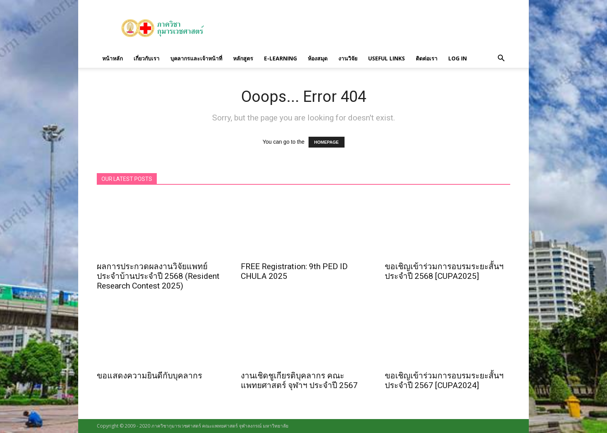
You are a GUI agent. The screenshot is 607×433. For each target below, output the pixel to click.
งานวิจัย (347, 58)
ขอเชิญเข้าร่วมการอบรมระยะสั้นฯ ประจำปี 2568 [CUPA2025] (444, 271)
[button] (501, 58)
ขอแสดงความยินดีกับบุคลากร (149, 375)
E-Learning (280, 58)
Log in (457, 58)
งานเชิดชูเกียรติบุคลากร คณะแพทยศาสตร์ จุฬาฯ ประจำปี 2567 (299, 380)
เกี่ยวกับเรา (146, 58)
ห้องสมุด (318, 58)
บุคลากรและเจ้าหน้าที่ (196, 58)
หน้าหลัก (112, 58)
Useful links (386, 58)
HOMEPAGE (326, 142)
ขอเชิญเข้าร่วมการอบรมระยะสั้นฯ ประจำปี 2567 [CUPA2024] (444, 380)
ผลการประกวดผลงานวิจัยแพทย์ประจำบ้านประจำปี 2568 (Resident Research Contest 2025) (158, 276)
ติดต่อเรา (426, 58)
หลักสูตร (243, 58)
